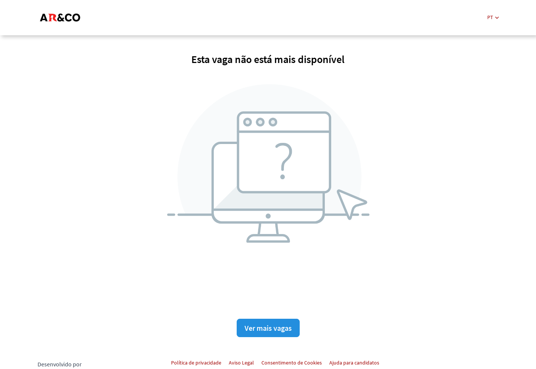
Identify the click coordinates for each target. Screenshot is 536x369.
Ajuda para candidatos (354, 363)
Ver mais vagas (268, 328)
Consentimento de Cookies (291, 363)
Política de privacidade (196, 363)
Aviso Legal (241, 363)
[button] (493, 17)
